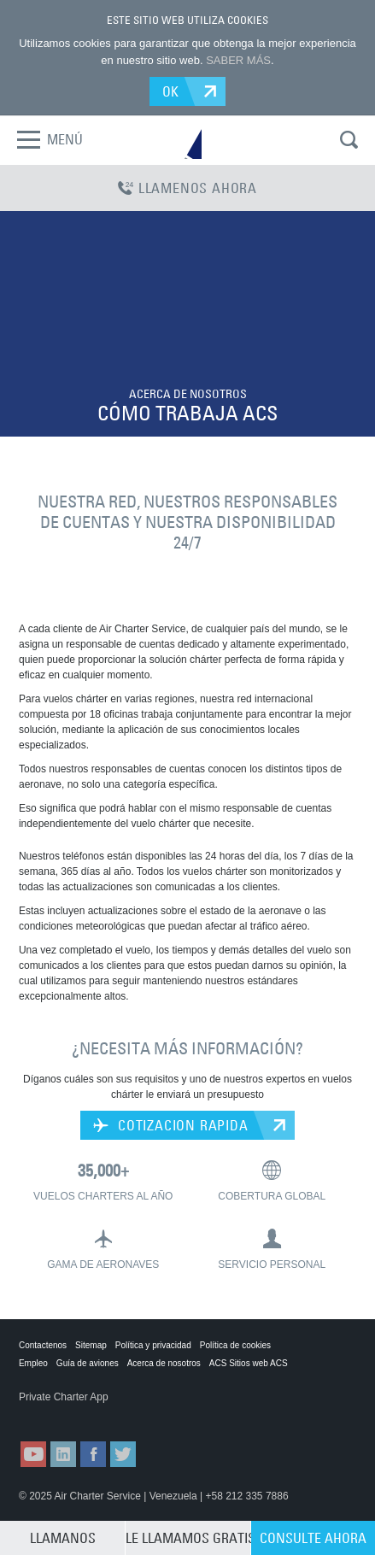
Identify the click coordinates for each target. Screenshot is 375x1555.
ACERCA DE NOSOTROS (188, 394)
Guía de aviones (87, 1363)
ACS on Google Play (146, 1413)
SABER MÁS (238, 60)
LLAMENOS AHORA (187, 188)
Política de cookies (235, 1345)
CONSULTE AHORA (313, 1537)
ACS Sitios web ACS (248, 1363)
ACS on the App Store (61, 1413)
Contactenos (43, 1345)
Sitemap (91, 1345)
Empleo (33, 1363)
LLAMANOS (63, 1537)
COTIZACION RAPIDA (170, 1125)
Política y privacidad (153, 1345)
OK (171, 91)
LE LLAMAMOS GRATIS (187, 1537)
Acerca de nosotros (164, 1363)
